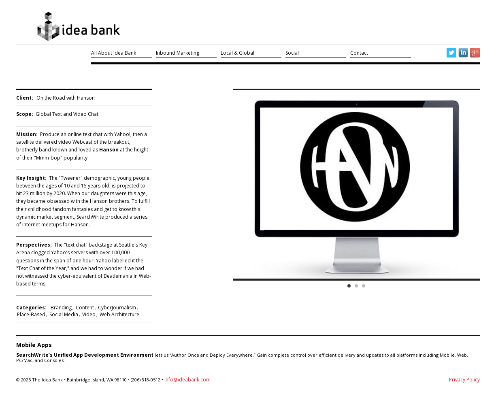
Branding (61, 307)
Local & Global (237, 52)
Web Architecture (119, 314)
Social (292, 52)
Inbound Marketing (177, 52)
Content (85, 307)
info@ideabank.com (187, 379)
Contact (359, 52)
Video (89, 314)
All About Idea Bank (113, 52)
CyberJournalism (117, 307)
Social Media (63, 314)
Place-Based (31, 314)
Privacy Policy (464, 379)
